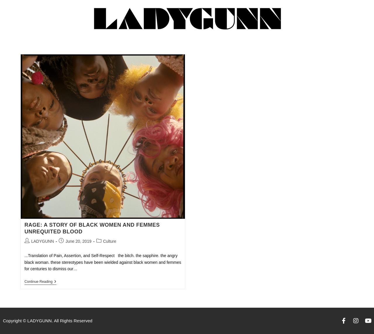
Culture (109, 241)
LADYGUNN (42, 241)
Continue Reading (40, 282)
